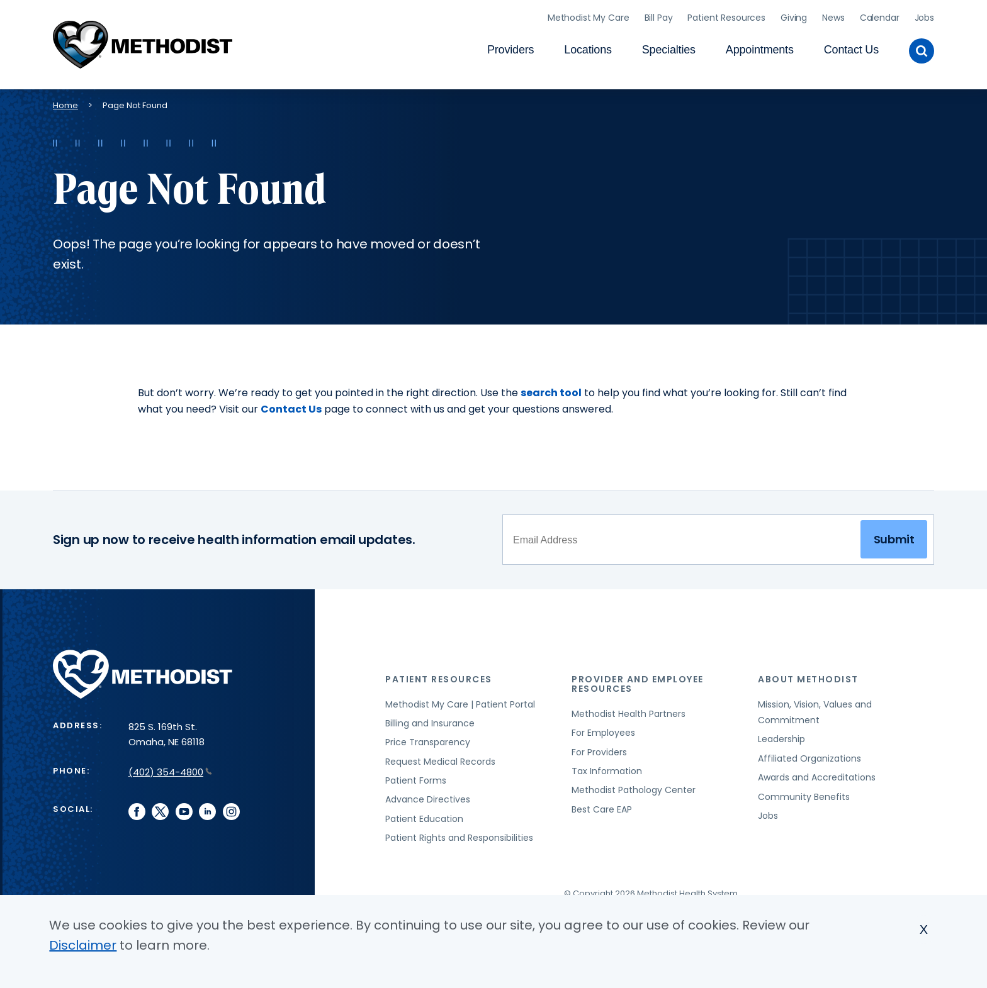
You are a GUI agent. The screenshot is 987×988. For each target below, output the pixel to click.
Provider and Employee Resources (638, 680)
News (833, 15)
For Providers (599, 747)
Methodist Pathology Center (634, 786)
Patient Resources (726, 15)
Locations (587, 48)
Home (65, 101)
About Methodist (808, 675)
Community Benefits (804, 792)
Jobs (924, 15)
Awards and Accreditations (817, 773)
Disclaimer (82, 945)
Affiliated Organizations (809, 754)
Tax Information (607, 766)
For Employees (603, 729)
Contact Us (851, 48)
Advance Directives (427, 795)
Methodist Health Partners (628, 709)
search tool (551, 388)
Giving (794, 15)
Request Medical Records (440, 757)
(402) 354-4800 (170, 767)
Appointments (760, 48)
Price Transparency (427, 738)
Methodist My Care (588, 15)
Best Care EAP (602, 805)
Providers (510, 48)
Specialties (669, 48)
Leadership (781, 735)
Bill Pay (659, 15)
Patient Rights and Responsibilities (459, 833)
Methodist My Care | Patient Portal (460, 700)
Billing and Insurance (430, 719)
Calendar (880, 15)
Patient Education (424, 814)
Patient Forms (415, 776)
